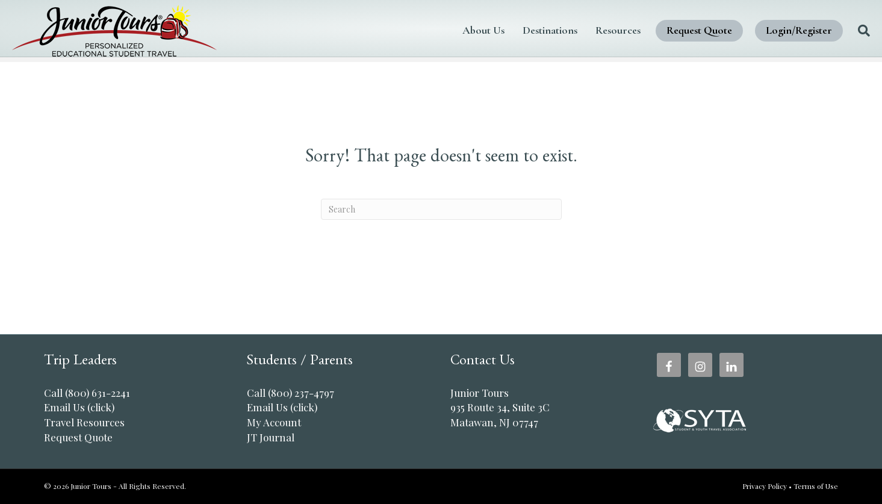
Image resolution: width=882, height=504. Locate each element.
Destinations (518, 30)
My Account (274, 422)
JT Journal (270, 437)
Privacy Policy (764, 486)
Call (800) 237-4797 (290, 392)
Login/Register (767, 30)
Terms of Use (815, 486)
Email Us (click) (79, 407)
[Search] (827, 31)
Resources (586, 30)
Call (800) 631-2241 (87, 392)
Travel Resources (84, 422)
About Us (451, 30)
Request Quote (667, 30)
